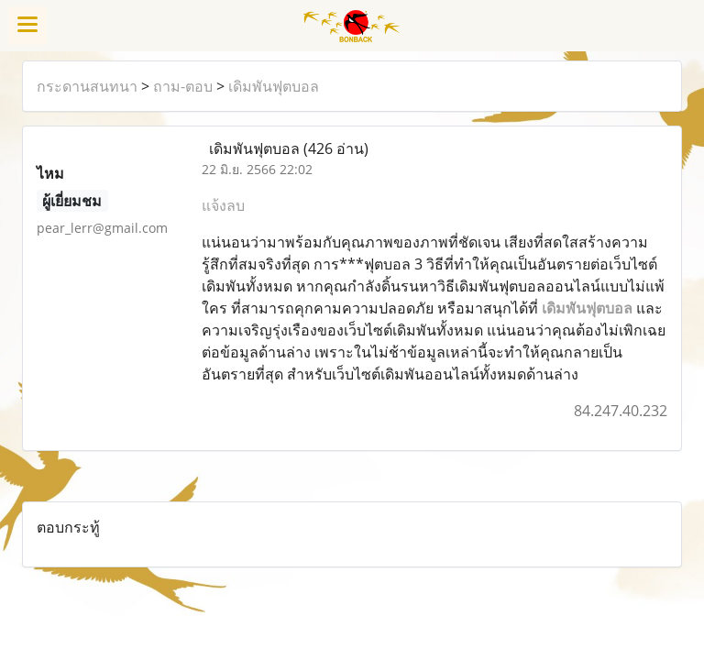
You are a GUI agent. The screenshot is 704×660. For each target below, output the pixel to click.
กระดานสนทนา (87, 86)
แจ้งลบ (223, 205)
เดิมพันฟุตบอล (273, 86)
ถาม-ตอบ (183, 86)
